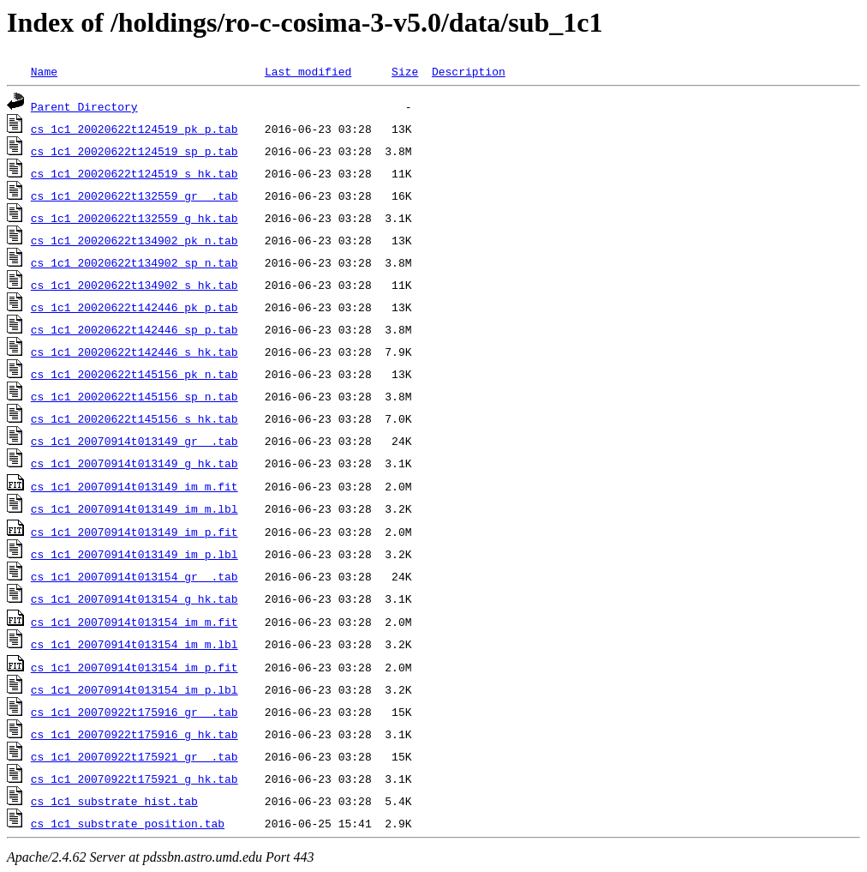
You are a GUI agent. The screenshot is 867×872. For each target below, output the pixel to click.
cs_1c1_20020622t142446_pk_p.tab (134, 307)
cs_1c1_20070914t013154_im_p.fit (134, 667)
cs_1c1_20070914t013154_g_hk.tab (134, 598)
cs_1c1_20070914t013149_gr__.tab (134, 440)
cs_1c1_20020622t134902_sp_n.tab (134, 262)
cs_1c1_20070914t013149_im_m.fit (134, 486)
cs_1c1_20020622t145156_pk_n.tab (134, 374)
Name (44, 71)
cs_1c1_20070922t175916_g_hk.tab (134, 734)
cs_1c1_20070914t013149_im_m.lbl (134, 508)
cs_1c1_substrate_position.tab (127, 823)
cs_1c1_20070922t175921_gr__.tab (134, 756)
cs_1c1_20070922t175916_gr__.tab (134, 711)
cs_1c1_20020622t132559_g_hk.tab (134, 218)
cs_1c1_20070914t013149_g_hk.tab (134, 463)
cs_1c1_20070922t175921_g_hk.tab (134, 778)
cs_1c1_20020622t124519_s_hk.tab (134, 173)
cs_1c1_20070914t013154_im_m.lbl (134, 644)
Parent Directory (84, 106)
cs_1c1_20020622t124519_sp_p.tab (134, 151)
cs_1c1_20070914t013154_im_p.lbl (134, 689)
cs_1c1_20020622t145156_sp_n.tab (134, 396)
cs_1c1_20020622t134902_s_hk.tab (134, 284)
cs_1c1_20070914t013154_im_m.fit (134, 621)
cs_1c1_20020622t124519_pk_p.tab (134, 128)
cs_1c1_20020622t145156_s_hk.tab (134, 418)
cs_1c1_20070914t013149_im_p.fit (134, 531)
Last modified (308, 71)
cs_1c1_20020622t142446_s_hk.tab (134, 351)
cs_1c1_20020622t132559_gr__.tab (134, 195)
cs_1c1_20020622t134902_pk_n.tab (134, 240)
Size (405, 71)
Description (468, 71)
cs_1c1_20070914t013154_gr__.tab (134, 576)
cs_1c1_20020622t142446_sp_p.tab (134, 329)
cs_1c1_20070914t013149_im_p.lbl (134, 554)
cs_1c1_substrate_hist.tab (114, 801)
